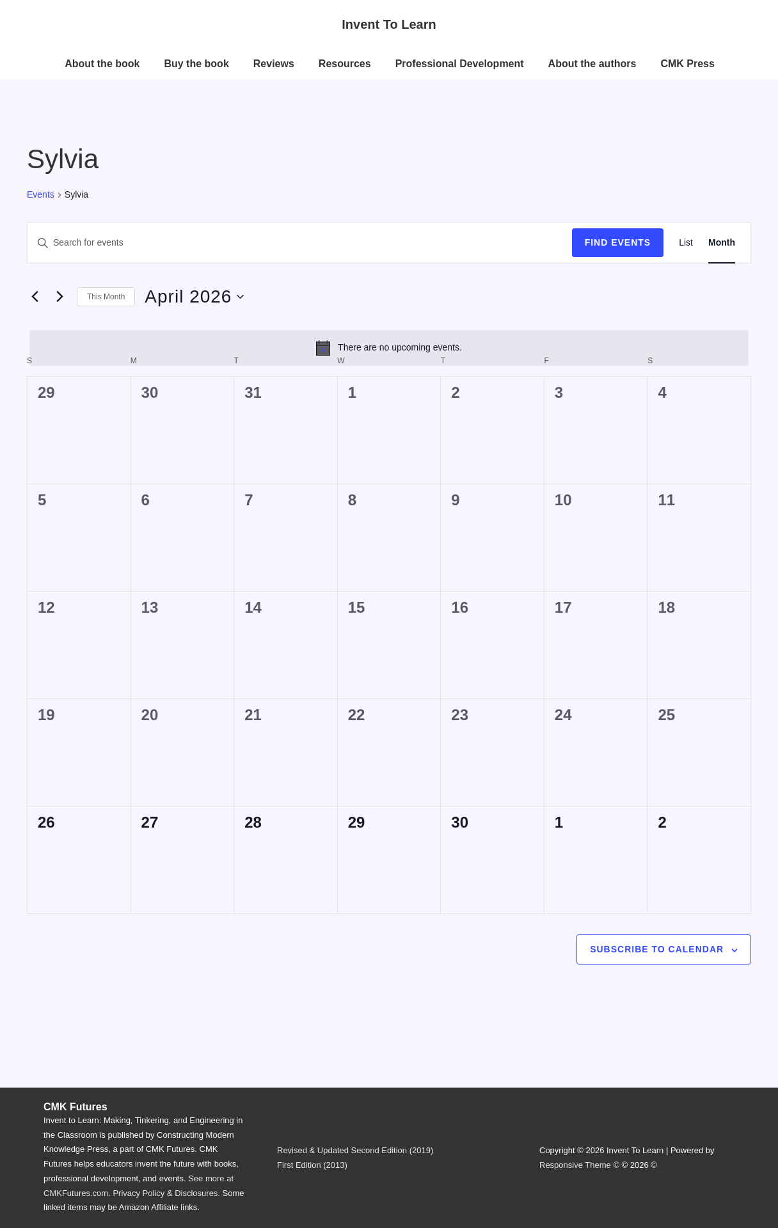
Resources (345, 63)
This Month (106, 296)
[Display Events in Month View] (721, 243)
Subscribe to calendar (657, 949)
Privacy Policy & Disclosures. (166, 1193)
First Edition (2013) (312, 1165)
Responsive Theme (575, 1165)
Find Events (618, 242)
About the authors (592, 63)
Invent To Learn (389, 24)
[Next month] (59, 296)
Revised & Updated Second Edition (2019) (355, 1150)
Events (40, 194)
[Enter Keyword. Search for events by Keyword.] (300, 243)
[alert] (389, 348)
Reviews (273, 63)
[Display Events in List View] (686, 243)
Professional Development (459, 63)
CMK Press (687, 63)
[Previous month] (34, 296)
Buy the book (196, 63)
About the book (102, 63)
